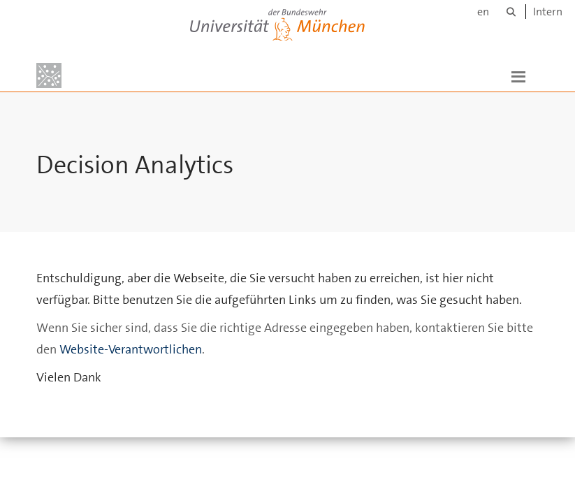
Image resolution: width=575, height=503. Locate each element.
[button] (518, 75)
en (483, 11)
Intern (547, 11)
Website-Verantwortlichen (130, 349)
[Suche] (511, 11)
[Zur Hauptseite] (48, 75)
